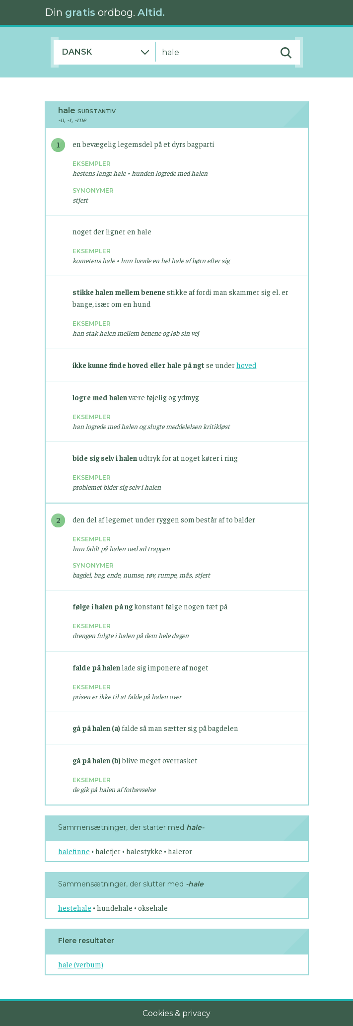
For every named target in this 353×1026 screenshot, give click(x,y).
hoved (246, 364)
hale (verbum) (80, 964)
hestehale (74, 907)
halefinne (74, 851)
